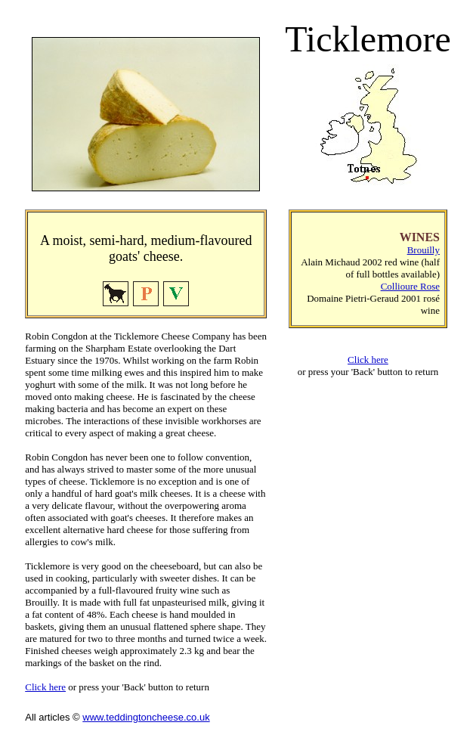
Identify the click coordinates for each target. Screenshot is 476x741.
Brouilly (423, 250)
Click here (45, 687)
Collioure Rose (410, 286)
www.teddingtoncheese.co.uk (145, 717)
